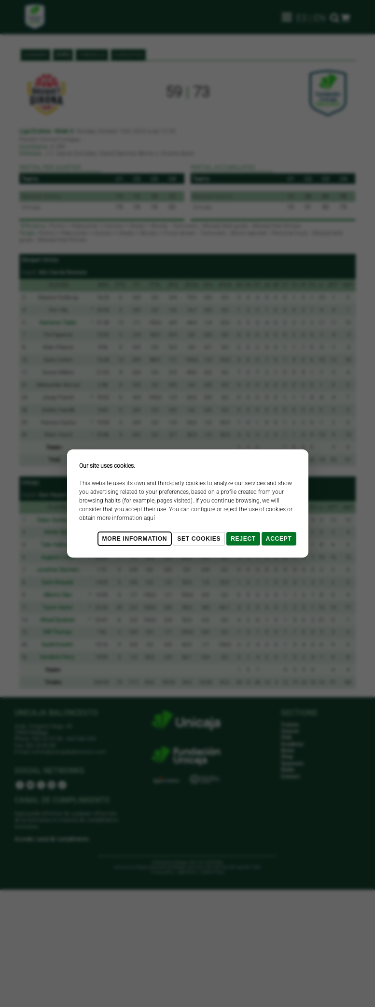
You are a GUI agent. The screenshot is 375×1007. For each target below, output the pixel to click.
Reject (243, 538)
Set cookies (199, 538)
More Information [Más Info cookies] (134, 538)
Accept (279, 538)
